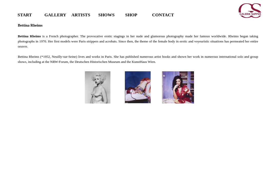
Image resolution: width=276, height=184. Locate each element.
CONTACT (163, 15)
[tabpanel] (138, 43)
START (25, 15)
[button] (98, 87)
